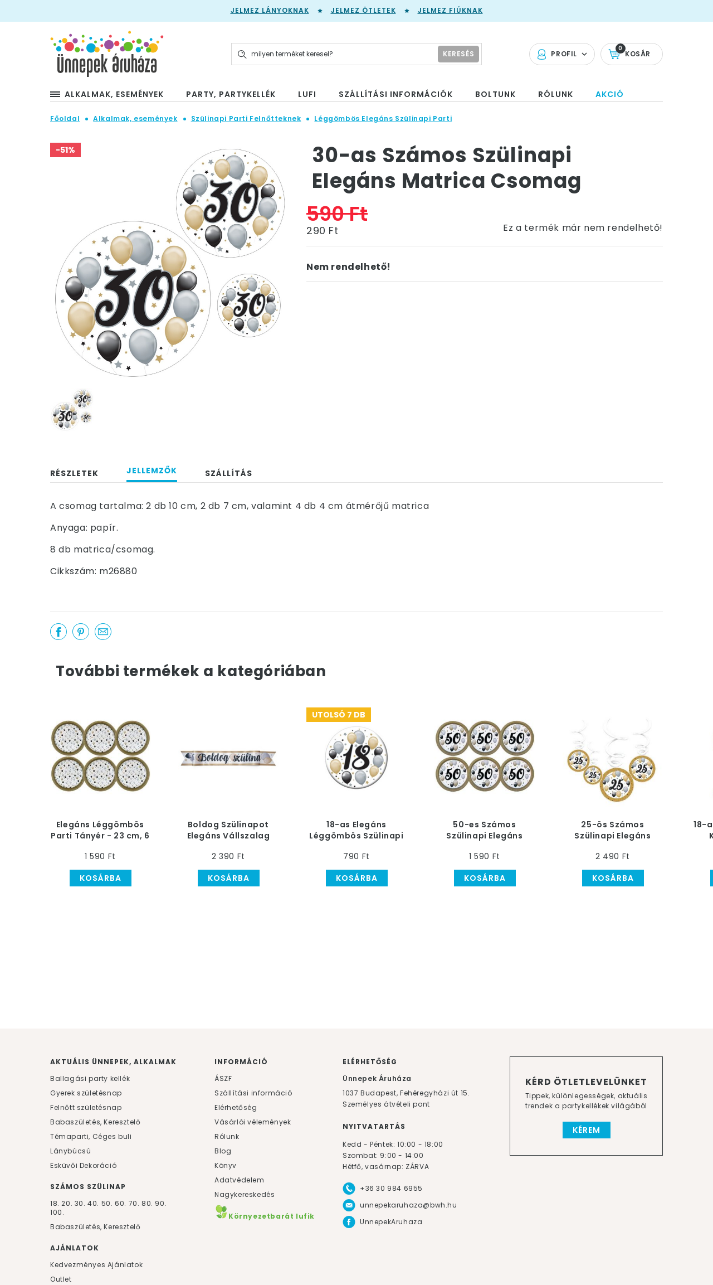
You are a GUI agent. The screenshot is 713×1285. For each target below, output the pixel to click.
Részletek (74, 473)
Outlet (61, 1279)
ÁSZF (223, 1078)
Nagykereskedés (244, 1194)
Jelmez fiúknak (450, 10)
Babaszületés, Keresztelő (95, 1122)
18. (55, 1203)
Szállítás (228, 473)
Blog (222, 1151)
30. (80, 1203)
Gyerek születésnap (86, 1093)
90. (161, 1203)
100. (57, 1212)
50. (108, 1203)
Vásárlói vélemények (252, 1122)
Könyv (225, 1165)
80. (148, 1203)
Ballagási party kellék (90, 1078)
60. (121, 1203)
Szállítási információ (253, 1093)
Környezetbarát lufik (264, 1216)
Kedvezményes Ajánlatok (96, 1264)
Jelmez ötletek (363, 10)
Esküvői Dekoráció (83, 1165)
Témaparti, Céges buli (91, 1136)
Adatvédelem (239, 1180)
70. (135, 1203)
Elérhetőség (235, 1107)
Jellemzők (151, 470)
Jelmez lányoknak (270, 10)
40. (93, 1203)
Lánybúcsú (70, 1151)
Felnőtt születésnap (85, 1107)
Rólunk (227, 1136)
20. (66, 1203)
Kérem (586, 1130)
